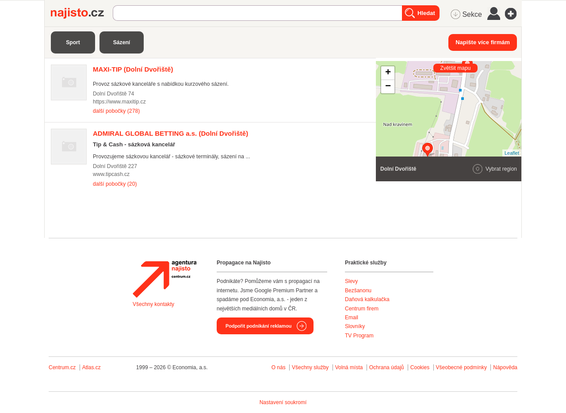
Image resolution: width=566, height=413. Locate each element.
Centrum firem (362, 309)
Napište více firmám (482, 42)
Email (351, 317)
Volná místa (349, 367)
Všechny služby (311, 367)
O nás (279, 367)
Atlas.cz (91, 367)
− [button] (388, 86)
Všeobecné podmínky (461, 367)
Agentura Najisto (164, 279)
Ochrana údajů (386, 367)
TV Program (359, 336)
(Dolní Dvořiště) (133, 69)
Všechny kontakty (153, 304)
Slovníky (355, 326)
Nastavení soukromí (283, 402)
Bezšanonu (358, 290)
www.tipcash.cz (111, 174)
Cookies (419, 367)
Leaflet (512, 153)
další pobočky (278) (116, 111)
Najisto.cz (82, 13)
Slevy (351, 281)
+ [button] (388, 73)
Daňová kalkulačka (367, 299)
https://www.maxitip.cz (119, 102)
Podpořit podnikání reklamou (258, 326)
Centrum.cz (62, 367)
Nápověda (505, 367)
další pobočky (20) (115, 184)
